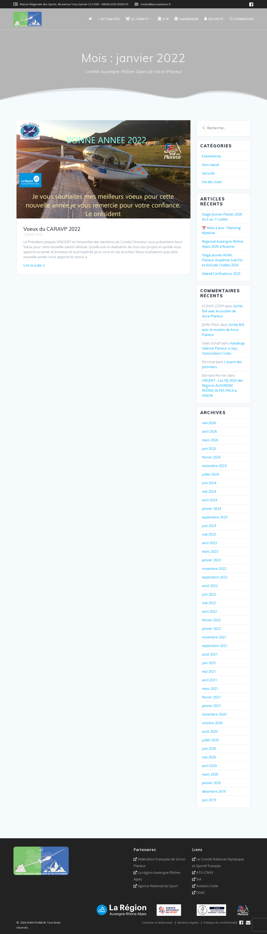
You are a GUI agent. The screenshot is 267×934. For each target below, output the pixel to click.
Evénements (211, 156)
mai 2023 (209, 534)
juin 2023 (209, 525)
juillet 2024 (210, 474)
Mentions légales (188, 922)
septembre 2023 (214, 517)
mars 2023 (210, 551)
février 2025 (211, 457)
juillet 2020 (210, 740)
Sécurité (208, 173)
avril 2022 (209, 611)
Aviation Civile (207, 886)
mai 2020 (209, 757)
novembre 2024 (214, 465)
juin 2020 (209, 748)
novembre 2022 (214, 568)
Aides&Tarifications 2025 (221, 273)
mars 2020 (210, 774)
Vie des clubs (212, 182)
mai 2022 (209, 603)
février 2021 (211, 697)
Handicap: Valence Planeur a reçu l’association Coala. (223, 348)
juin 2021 (209, 663)
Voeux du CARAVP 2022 (51, 229)
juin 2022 (209, 594)
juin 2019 (209, 800)
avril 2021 (209, 680)
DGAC (200, 892)
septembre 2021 (214, 645)
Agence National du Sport (158, 886)
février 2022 (211, 620)
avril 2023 (209, 543)
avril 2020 (209, 765)
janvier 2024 (211, 508)
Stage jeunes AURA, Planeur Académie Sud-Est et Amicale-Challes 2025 (222, 260)
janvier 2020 (211, 783)
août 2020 (210, 731)
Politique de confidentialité (220, 922)
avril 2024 (209, 500)
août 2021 (210, 654)
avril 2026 (209, 431)
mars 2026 (210, 440)
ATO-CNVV (204, 872)
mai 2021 (209, 671)
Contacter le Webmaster (157, 922)
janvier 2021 (211, 705)
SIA (198, 879)
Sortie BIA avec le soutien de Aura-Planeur (222, 311)
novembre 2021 (214, 637)
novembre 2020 (214, 714)
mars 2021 (210, 688)
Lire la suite (32, 265)
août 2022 (210, 585)
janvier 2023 (211, 560)
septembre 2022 (214, 577)
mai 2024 (209, 491)
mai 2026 (209, 423)
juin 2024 (209, 483)
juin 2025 (209, 448)
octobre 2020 (212, 723)
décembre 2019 (214, 791)
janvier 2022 (211, 628)
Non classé (210, 164)
